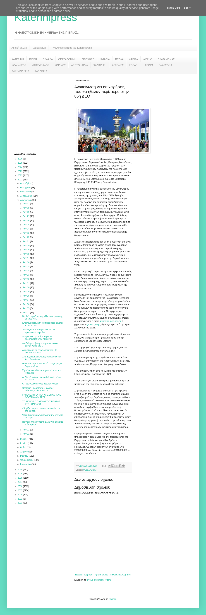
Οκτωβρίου (25, 191)
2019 (20, 473)
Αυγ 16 (26, 262)
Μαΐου (23, 447)
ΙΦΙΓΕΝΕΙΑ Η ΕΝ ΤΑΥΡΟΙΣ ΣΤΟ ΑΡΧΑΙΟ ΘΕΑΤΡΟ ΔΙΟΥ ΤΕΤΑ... (41, 396)
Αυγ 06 (26, 304)
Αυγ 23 (26, 233)
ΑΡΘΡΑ (149, 65)
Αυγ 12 (26, 279)
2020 (20, 469)
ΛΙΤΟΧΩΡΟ (88, 59)
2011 (20, 503)
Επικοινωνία (39, 47)
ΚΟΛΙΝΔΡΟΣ (19, 65)
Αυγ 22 (26, 237)
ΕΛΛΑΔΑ (48, 59)
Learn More (174, 8)
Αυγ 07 (26, 300)
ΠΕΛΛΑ (119, 59)
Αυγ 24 (26, 228)
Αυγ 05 (26, 308)
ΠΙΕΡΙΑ (33, 59)
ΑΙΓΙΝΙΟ (147, 59)
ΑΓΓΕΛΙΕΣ (118, 65)
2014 (20, 494)
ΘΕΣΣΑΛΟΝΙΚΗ (67, 59)
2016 (20, 486)
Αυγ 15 (26, 266)
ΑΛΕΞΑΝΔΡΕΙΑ (20, 71)
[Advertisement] (33, 113)
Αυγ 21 (26, 241)
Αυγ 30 (26, 208)
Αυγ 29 (26, 212)
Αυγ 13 (26, 275)
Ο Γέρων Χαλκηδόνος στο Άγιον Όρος (40, 383)
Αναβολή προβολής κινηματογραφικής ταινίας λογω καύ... (40, 344)
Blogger (112, 599)
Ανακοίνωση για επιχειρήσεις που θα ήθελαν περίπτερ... (39, 351)
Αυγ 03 (26, 312)
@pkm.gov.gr (114, 321)
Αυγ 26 (26, 220)
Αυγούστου (25, 200)
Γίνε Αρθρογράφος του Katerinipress (71, 47)
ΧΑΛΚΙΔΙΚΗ (100, 65)
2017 (20, 482)
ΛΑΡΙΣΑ (133, 59)
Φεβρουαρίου (27, 460)
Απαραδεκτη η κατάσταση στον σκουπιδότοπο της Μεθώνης (37, 337)
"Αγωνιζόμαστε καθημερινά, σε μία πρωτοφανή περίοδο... (38, 330)
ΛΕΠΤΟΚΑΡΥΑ (79, 65)
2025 (20, 163)
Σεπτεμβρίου (26, 196)
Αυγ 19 (26, 249)
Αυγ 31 (26, 203)
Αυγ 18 (26, 254)
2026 (20, 159)
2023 (20, 171)
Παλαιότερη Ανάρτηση (120, 574)
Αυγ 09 (26, 291)
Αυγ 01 (26, 434)
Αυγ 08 (26, 296)
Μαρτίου (24, 456)
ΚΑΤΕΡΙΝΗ (17, 59)
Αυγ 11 (26, 283)
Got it (187, 8)
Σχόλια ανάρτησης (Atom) (99, 580)
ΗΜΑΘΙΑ (105, 59)
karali (104, 321)
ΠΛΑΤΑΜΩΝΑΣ (166, 59)
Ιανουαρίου (26, 464)
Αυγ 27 (26, 216)
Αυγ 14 (26, 270)
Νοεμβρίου (25, 187)
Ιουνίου (24, 443)
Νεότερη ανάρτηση (84, 574)
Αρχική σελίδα (19, 47)
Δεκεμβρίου (26, 183)
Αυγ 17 (26, 258)
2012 (20, 499)
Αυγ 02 (26, 429)
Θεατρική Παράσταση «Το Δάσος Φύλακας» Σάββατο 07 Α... (37, 389)
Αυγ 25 (26, 224)
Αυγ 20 (26, 245)
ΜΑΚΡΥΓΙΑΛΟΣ (40, 65)
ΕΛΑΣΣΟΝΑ (165, 65)
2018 (20, 478)
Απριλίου (24, 452)
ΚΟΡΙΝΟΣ (60, 65)
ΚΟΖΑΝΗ (134, 65)
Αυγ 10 (26, 287)
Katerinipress (45, 17)
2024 (20, 167)
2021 (20, 179)
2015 (20, 490)
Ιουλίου (24, 439)
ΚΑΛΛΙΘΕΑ (41, 71)
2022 (20, 175)
